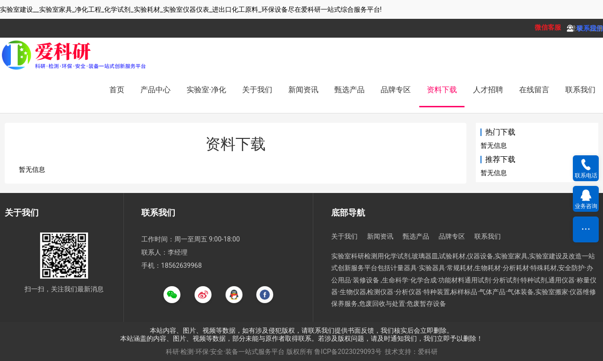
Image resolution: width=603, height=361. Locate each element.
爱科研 (428, 351)
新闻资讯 (303, 89)
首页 (116, 89)
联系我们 (580, 89)
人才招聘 (488, 89)
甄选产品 (349, 89)
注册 (596, 28)
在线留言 (534, 89)
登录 (576, 28)
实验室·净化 (206, 89)
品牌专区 (396, 89)
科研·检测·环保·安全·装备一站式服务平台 (225, 351)
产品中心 (155, 89)
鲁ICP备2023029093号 (347, 351)
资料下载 (442, 89)
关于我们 (257, 89)
